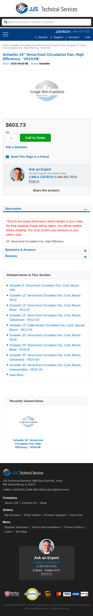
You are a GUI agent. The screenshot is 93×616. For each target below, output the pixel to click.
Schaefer (14, 45)
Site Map (21, 531)
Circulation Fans (28, 45)
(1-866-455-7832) (80, 31)
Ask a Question (16, 147)
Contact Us (29, 502)
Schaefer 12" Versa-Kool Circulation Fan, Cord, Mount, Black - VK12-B (45, 307)
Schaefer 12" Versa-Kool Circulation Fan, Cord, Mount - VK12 (45, 297)
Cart (85, 37)
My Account (12, 514)
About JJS (11, 502)
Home (6, 45)
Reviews (46, 256)
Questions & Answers (46, 250)
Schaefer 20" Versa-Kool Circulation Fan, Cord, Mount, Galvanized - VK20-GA (45, 357)
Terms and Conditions (46, 527)
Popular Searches (16, 527)
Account (72, 37)
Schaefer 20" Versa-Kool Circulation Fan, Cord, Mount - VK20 (45, 337)
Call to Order (35, 137)
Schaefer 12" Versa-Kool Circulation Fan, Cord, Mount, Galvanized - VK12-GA (45, 317)
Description (46, 209)
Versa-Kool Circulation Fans (51, 45)
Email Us (34, 181)
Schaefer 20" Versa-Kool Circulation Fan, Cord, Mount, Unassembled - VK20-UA (45, 367)
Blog (43, 502)
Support (56, 37)
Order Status (32, 514)
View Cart (76, 514)
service (41, 37)
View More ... (18, 375)
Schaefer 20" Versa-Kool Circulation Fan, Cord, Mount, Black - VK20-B (45, 347)
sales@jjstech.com (57, 489)
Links (8, 531)
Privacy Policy (74, 527)
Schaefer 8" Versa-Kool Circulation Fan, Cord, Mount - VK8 (45, 288)
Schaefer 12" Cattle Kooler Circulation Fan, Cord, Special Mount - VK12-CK (46, 327)
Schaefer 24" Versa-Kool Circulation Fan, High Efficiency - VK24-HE (28, 444)
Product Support (55, 514)
